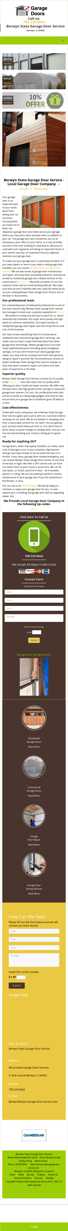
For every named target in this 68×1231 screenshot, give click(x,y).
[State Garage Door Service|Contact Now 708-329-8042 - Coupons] (7, 98)
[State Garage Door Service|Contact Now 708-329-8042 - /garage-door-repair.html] (34, 815)
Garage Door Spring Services (34, 654)
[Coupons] (34, 100)
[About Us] (34, 61)
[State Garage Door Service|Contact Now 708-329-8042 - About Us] (7, 59)
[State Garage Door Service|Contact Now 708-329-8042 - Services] (7, 78)
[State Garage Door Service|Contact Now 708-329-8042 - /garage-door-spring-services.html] (34, 864)
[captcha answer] (36, 632)
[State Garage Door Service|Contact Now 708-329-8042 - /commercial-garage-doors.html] (34, 766)
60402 (34, 508)
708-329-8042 (34, 21)
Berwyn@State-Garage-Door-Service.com (33, 1101)
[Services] (34, 80)
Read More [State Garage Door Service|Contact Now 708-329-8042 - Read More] (8, 64)
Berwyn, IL (26, 188)
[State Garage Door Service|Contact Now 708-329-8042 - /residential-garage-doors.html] (34, 717)
